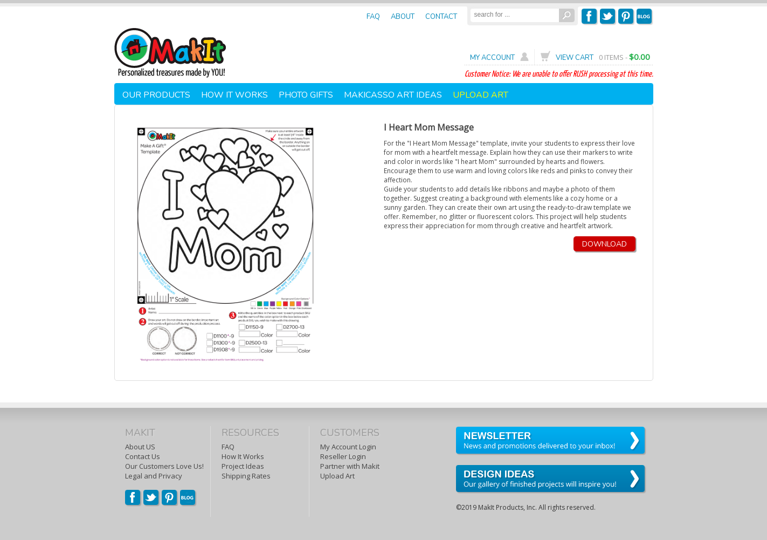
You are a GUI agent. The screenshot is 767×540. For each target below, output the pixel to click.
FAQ (228, 447)
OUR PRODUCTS (156, 95)
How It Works (243, 456)
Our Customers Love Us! (164, 466)
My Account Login (348, 447)
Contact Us (142, 456)
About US (140, 447)
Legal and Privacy (153, 476)
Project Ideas (243, 466)
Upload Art (337, 476)
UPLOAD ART (480, 95)
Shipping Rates (246, 476)
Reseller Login (343, 456)
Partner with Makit (349, 466)
